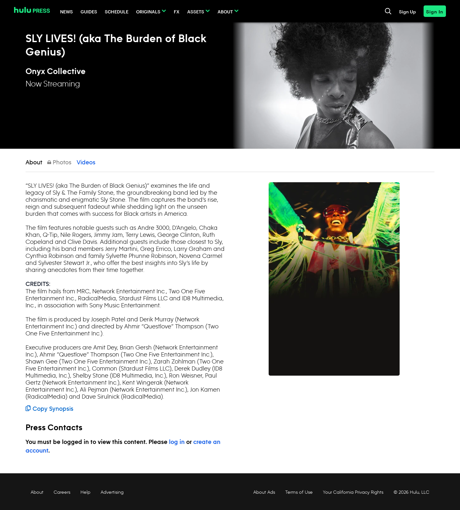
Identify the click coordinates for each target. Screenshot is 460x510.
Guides (88, 11)
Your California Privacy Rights (353, 492)
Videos (86, 163)
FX (177, 11)
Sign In (434, 11)
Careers (62, 492)
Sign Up (407, 11)
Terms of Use (299, 492)
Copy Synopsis (49, 409)
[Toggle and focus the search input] (388, 11)
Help (85, 492)
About (225, 11)
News (66, 11)
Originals (148, 11)
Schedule (116, 11)
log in (177, 442)
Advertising (112, 492)
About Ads (263, 492)
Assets (195, 11)
